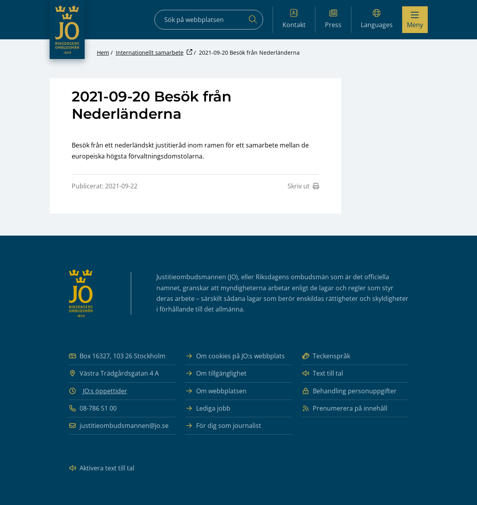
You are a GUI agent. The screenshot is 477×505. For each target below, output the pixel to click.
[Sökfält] (208, 19)
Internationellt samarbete (150, 52)
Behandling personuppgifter (349, 391)
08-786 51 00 (93, 408)
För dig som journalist (223, 425)
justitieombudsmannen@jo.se (119, 425)
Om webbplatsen (216, 391)
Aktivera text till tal (101, 468)
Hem (103, 52)
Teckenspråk (326, 356)
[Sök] (253, 19)
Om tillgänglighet (216, 373)
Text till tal (322, 373)
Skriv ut (303, 186)
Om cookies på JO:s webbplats (235, 356)
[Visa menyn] (415, 19)
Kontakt (294, 19)
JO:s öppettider (105, 391)
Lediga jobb (207, 408)
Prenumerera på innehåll (344, 408)
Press (333, 19)
